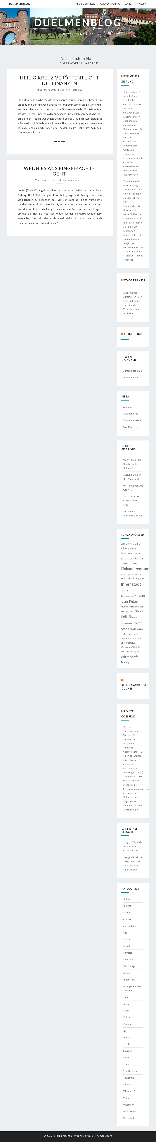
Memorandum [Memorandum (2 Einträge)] (127, 611)
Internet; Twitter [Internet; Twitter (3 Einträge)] (129, 590)
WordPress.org (131, 427)
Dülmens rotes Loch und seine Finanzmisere (132, 865)
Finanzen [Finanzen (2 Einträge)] (125, 578)
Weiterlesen (60, 141)
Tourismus (128, 1077)
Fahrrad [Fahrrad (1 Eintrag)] (131, 575)
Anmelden (128, 406)
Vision (126, 1097)
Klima (126, 1010)
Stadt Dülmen (134, 280)
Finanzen (128, 959)
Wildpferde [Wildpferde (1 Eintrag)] (136, 652)
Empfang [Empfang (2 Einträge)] (125, 574)
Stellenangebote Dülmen (134, 686)
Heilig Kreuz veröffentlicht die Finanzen (59, 80)
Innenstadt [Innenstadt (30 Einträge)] (131, 584)
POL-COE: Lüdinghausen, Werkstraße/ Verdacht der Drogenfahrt (130, 735)
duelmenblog (19, 4)
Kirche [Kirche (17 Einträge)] (139, 595)
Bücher (128, 3)
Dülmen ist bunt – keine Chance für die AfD (133, 846)
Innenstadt (129, 979)
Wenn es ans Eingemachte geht (59, 170)
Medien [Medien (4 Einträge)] (125, 606)
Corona (127, 919)
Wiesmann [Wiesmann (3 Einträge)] (126, 651)
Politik (126, 1037)
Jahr (125, 997)
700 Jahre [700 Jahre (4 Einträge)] (126, 544)
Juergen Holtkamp (71, 89)
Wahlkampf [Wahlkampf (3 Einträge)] (127, 647)
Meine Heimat (134, 333)
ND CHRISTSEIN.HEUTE (85, 3)
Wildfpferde (129, 1111)
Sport (126, 1057)
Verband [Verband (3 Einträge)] (125, 638)
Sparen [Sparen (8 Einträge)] (137, 623)
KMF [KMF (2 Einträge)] (127, 602)
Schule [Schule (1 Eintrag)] (134, 618)
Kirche (126, 1003)
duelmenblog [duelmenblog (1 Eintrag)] (125, 559)
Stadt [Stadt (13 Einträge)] (125, 628)
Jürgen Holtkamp (132, 370)
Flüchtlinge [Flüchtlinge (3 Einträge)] (135, 578)
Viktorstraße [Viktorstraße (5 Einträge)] (128, 642)
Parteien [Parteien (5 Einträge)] (138, 611)
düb (125, 932)
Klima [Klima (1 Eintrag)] (123, 602)
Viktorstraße (130, 1091)
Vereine (127, 1084)
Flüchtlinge (129, 966)
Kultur (126, 1017)
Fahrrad (127, 939)
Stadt (126, 1064)
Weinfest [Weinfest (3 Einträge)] (137, 647)
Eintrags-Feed (130, 413)
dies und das (129, 925)
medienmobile (131, 377)
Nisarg (108, 1135)
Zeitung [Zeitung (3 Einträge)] (125, 662)
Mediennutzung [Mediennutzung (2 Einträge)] (136, 606)
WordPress (86, 1135)
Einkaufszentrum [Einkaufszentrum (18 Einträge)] (135, 568)
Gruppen (127, 972)
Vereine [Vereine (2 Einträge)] (133, 638)
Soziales (127, 1050)
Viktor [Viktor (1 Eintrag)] (139, 639)
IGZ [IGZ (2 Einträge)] (142, 578)
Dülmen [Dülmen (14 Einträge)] (139, 558)
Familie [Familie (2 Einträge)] (138, 574)
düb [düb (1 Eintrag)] (131, 559)
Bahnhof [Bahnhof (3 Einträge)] (136, 544)
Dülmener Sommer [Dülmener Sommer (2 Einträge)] (129, 563)
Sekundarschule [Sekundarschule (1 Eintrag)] (126, 624)
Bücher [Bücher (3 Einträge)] (133, 548)
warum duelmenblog (110, 3)
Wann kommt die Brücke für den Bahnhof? (132, 464)
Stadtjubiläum (130, 1071)
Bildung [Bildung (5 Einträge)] (125, 548)
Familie (127, 946)
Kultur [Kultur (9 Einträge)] (133, 601)
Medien (127, 1024)
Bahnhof (127, 899)
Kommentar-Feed (132, 420)
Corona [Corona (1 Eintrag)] (137, 553)
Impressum (142, 3)
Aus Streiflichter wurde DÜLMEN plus (131, 500)
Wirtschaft (128, 1118)
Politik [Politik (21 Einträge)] (126, 616)
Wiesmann (128, 1104)
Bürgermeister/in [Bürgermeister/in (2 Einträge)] (128, 553)
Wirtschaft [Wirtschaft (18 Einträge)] (129, 656)
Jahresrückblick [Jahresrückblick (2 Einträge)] (127, 596)
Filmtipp (127, 952)
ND (125, 1030)
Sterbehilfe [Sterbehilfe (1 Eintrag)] (134, 634)
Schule (126, 1044)
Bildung (127, 905)
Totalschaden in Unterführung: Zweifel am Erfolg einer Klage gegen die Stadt (132, 189)
